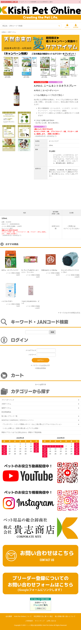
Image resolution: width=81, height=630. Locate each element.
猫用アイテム (6, 408)
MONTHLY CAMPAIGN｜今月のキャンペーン (18, 420)
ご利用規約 (29, 621)
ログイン (67, 228)
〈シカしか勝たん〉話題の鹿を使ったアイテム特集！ (21, 428)
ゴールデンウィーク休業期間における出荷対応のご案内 (35, 2)
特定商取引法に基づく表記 (43, 616)
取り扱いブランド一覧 (9, 416)
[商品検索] (31, 26)
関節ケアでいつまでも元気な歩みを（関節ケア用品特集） (22, 432)
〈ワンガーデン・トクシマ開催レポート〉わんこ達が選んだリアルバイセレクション (32, 424)
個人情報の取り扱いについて (65, 616)
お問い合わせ (51, 621)
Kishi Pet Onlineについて (23, 616)
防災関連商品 (6, 412)
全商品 (4, 32)
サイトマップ (40, 621)
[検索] (59, 25)
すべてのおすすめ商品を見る (70, 313)
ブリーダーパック (8, 400)
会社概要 (9, 616)
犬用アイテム (12, 32)
